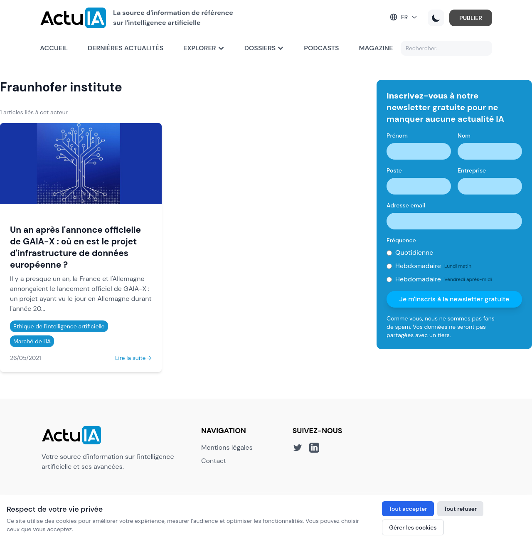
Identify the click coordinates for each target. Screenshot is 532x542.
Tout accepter (408, 508)
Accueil (54, 48)
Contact (213, 460)
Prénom (397, 135)
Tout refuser (460, 508)
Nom (464, 135)
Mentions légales (227, 447)
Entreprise (472, 170)
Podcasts (321, 48)
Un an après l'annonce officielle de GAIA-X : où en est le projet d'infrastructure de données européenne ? (75, 247)
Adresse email (406, 205)
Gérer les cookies (412, 527)
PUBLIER (470, 18)
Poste (394, 170)
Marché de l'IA (32, 341)
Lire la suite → (133, 358)
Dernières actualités (125, 48)
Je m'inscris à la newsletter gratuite (454, 299)
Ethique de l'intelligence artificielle (59, 326)
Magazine (376, 48)
